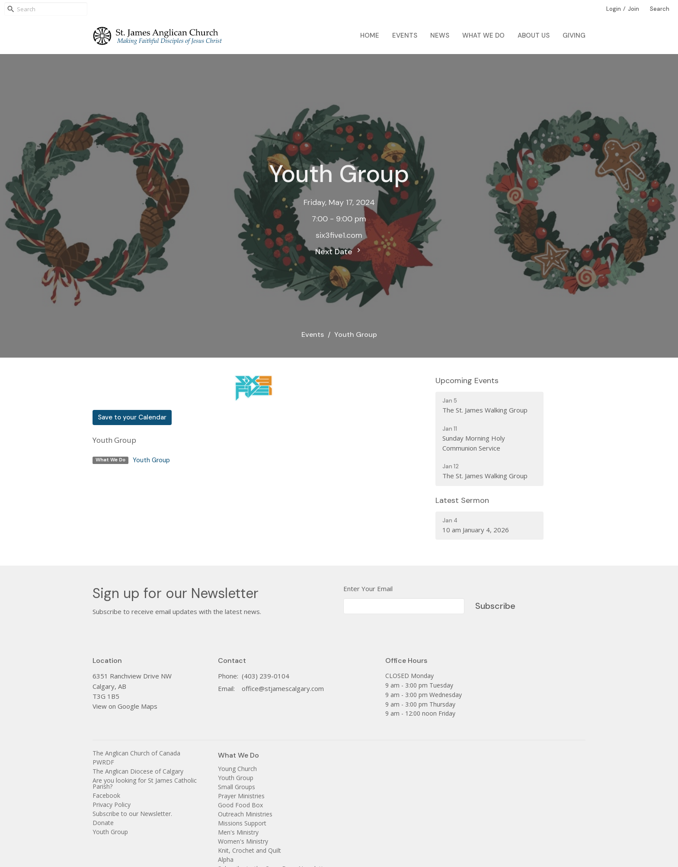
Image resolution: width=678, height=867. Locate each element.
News (439, 35)
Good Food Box (240, 805)
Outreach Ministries (245, 814)
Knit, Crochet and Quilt (249, 850)
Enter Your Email (368, 588)
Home (369, 35)
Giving (574, 35)
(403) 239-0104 (265, 676)
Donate (103, 823)
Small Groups (236, 787)
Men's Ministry (238, 832)
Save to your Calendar (132, 417)
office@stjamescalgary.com (283, 688)
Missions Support (242, 823)
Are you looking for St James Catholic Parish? (145, 783)
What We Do (483, 35)
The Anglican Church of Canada (136, 753)
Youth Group (151, 460)
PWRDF (103, 762)
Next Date (339, 251)
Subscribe (495, 605)
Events (404, 35)
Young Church (237, 769)
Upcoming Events (467, 380)
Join (633, 9)
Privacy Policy (112, 804)
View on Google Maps (125, 706)
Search (659, 9)
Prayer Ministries (241, 796)
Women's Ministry (243, 841)
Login (613, 9)
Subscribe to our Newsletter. (132, 813)
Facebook (106, 795)
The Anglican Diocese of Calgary (138, 771)
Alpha (225, 859)
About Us (534, 35)
